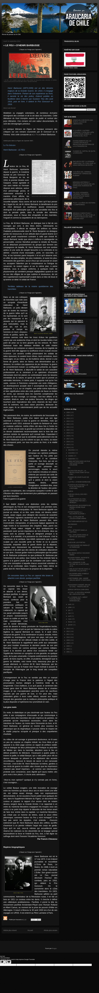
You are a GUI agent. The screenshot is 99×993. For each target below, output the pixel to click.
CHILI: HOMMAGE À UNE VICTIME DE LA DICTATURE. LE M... (78, 564)
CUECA (70, 491)
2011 (68, 634)
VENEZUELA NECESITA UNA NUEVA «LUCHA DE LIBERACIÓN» (83, 122)
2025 (68, 415)
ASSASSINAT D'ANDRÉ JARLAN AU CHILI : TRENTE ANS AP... (79, 585)
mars (70, 619)
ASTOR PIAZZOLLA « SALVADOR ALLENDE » (77, 513)
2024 (68, 418)
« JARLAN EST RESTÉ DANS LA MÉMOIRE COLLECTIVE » (79, 570)
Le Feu (36, 134)
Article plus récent (10, 930)
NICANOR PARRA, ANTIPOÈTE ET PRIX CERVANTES (78, 558)
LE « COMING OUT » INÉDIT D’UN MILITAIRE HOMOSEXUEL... (78, 599)
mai (69, 613)
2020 (68, 430)
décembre (71, 450)
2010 (68, 637)
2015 (68, 444)
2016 (68, 441)
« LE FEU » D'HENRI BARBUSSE (15, 487)
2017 (68, 439)
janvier (70, 625)
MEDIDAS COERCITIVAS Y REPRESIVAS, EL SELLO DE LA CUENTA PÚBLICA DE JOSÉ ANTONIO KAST (84, 215)
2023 (68, 421)
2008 (68, 643)
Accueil (30, 930)
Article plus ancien (50, 930)
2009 (68, 640)
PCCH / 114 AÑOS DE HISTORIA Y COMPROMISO (84, 203)
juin (69, 610)
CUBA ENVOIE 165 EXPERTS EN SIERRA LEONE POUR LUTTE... (79, 507)
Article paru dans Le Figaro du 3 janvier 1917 (18, 141)
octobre (71, 456)
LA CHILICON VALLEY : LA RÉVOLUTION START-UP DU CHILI (78, 472)
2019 (68, 433)
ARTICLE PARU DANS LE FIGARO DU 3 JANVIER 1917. (44, 196)
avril (69, 616)
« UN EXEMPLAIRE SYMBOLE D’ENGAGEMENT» (78, 574)
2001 (68, 652)
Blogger (54, 948)
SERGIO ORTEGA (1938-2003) (78, 589)
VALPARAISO (72, 524)
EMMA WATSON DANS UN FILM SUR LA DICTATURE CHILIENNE (79, 463)
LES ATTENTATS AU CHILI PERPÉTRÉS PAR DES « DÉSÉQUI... (77, 500)
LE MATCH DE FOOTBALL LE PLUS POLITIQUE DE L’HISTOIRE (78, 486)
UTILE (70, 527)
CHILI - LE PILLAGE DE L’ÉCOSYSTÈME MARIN (77, 517)
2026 (68, 412)
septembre (72, 459)
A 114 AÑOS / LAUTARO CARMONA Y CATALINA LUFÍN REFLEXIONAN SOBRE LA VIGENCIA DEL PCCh (83, 133)
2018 (68, 436)
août (69, 604)
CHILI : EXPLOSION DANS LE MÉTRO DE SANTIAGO (78, 536)
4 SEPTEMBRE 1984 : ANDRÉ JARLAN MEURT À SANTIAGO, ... (79, 580)
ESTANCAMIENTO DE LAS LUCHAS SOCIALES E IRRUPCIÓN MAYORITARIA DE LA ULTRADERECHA (83, 143)
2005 (68, 646)
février (70, 622)
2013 (68, 628)
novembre (71, 453)
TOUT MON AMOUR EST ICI (77, 521)
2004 (68, 649)
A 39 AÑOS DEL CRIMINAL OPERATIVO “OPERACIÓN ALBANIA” (82, 173)
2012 (68, 631)
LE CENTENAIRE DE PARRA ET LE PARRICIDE (79, 546)
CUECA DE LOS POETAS (76, 542)
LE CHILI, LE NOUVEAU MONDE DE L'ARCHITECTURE (79, 593)
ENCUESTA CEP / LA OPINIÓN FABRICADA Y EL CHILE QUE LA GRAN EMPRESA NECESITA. (84, 163)
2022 (68, 424)
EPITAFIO (71, 539)
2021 (68, 427)
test (69, 468)
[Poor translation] (7, 962)
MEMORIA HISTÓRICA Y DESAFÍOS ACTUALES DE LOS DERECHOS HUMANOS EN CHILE (84, 184)
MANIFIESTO (72, 550)
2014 (68, 447)
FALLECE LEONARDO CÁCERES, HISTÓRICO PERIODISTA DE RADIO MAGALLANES (81, 195)
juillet (70, 607)
